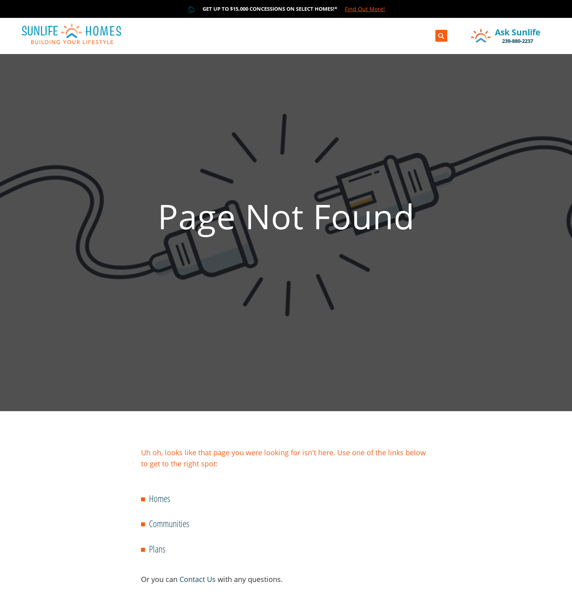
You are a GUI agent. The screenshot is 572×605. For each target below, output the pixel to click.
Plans (157, 549)
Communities (169, 523)
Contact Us (198, 579)
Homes (159, 498)
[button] (441, 36)
